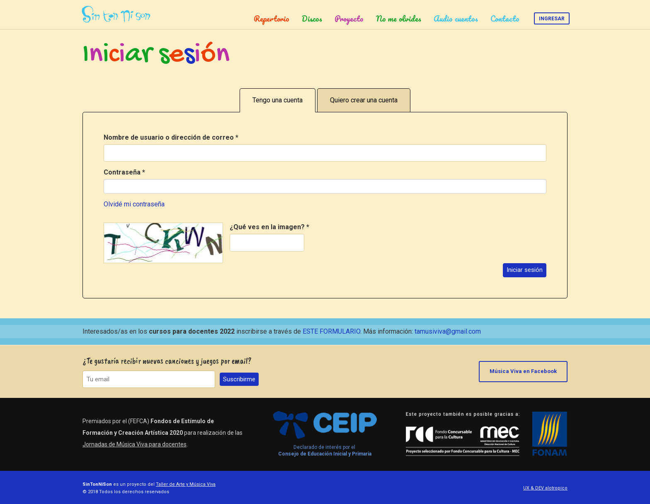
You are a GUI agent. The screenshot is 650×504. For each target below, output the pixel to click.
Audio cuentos (456, 18)
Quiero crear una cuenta (364, 100)
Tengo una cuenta (277, 100)
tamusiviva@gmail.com (448, 331)
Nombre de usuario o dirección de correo (171, 137)
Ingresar (552, 19)
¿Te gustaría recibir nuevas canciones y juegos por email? (167, 361)
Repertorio (271, 18)
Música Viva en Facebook (523, 371)
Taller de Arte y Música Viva (186, 484)
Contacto (504, 18)
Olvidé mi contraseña (134, 204)
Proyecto (349, 18)
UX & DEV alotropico (545, 488)
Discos (312, 18)
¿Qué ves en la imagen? (269, 227)
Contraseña (124, 172)
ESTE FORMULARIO (331, 331)
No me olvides (398, 18)
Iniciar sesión (525, 270)
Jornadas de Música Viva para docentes (134, 444)
